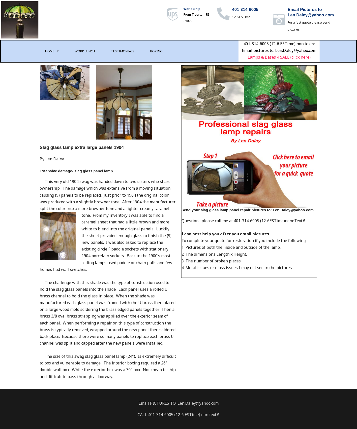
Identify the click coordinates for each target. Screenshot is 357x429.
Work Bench (85, 51)
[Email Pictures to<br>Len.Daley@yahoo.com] (279, 20)
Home (52, 51)
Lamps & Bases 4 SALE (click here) (279, 57)
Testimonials (122, 51)
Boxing (156, 51)
